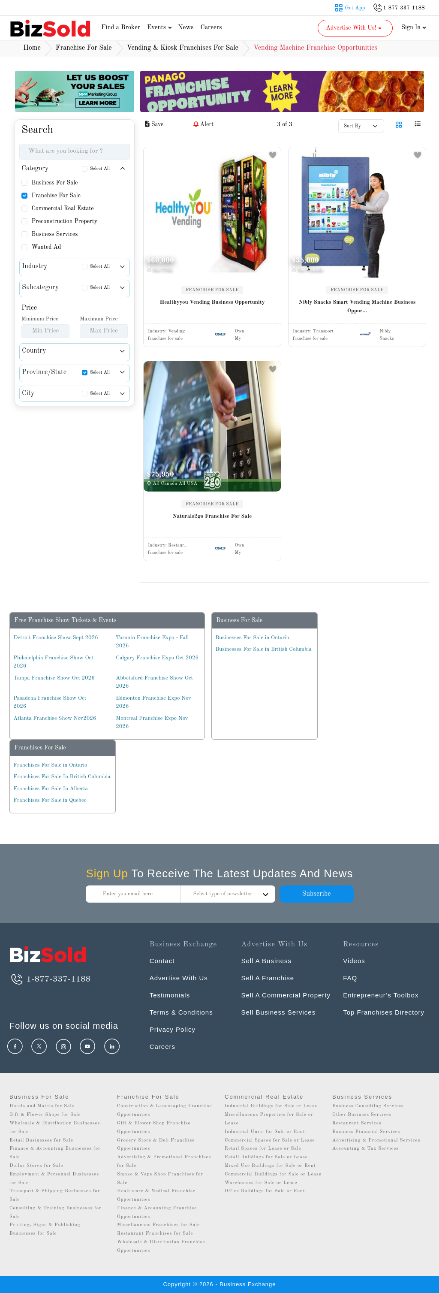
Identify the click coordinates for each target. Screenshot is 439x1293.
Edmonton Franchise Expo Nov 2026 (153, 702)
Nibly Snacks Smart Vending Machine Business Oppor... (357, 306)
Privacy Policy (172, 1029)
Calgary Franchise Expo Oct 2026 (157, 658)
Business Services (54, 234)
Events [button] (160, 27)
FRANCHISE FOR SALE (212, 290)
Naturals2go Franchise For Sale (212, 516)
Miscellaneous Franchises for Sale (158, 1225)
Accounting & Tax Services (365, 1148)
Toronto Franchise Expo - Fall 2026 (152, 642)
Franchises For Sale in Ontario (50, 765)
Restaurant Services (357, 1123)
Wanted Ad (46, 247)
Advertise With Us (179, 978)
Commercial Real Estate (62, 208)
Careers (211, 27)
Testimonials (170, 995)
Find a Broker (120, 27)
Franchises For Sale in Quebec (49, 800)
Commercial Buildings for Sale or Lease (273, 1174)
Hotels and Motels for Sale (41, 1106)
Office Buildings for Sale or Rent (265, 1191)
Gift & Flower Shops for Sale (45, 1114)
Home (32, 48)
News (186, 27)
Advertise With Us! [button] (354, 28)
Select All (100, 168)
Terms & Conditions (181, 1012)
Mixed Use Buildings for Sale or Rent (270, 1165)
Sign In (413, 27)
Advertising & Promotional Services (376, 1140)
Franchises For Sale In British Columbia (61, 776)
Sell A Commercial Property (286, 995)
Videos (354, 960)
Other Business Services (361, 1114)
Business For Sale (54, 183)
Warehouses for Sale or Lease (261, 1183)
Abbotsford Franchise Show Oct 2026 (154, 682)
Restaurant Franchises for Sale (155, 1233)
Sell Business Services (278, 1012)
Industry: (166, 331)
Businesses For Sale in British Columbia (263, 649)
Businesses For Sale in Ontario (252, 637)
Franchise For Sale (56, 196)
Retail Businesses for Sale (41, 1140)
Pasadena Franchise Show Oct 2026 (49, 702)
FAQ (350, 978)
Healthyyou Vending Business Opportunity (212, 302)
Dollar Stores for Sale (36, 1165)
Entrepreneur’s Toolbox (380, 995)
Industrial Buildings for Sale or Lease (271, 1106)
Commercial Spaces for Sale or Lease (270, 1140)
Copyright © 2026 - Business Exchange (219, 1284)
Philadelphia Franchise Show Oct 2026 (53, 662)
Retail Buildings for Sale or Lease (266, 1157)
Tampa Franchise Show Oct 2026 (53, 678)
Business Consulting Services (368, 1106)
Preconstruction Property (64, 221)
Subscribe (316, 894)
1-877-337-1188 (49, 979)
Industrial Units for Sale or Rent (265, 1132)
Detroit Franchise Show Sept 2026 (55, 637)
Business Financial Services (366, 1132)
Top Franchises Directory (383, 1012)
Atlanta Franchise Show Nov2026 (54, 718)
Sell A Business (266, 960)
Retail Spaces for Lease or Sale (263, 1148)
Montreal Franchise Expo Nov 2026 (152, 723)
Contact (162, 960)
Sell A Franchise (267, 978)
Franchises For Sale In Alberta (50, 789)
